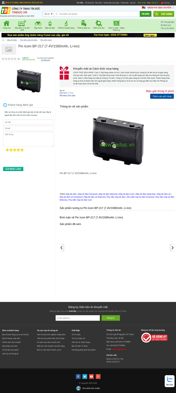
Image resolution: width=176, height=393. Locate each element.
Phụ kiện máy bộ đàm (116, 197)
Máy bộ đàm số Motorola (94, 197)
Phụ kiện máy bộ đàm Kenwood (140, 197)
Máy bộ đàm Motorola (108, 194)
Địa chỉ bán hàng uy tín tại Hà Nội (15, 335)
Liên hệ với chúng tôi (10, 354)
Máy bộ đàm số (163, 194)
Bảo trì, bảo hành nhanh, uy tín (49, 350)
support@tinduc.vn (119, 349)
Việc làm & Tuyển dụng (81, 342)
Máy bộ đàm (71, 194)
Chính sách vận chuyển (11, 342)
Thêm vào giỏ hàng (162, 96)
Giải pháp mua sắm (10, 346)
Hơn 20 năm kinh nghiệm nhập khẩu (51, 335)
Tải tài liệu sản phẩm (10, 350)
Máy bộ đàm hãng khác (146, 194)
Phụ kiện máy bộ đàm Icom (80, 200)
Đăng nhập (142, 3)
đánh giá (25, 57)
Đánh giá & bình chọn (28, 59)
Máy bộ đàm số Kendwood (71, 197)
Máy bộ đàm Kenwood (87, 194)
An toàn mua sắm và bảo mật (48, 342)
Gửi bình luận (45, 60)
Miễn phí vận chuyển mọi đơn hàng (51, 346)
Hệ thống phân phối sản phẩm (83, 350)
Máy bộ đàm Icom (126, 194)
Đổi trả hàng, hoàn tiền (11, 338)
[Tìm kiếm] (145, 14)
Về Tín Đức (76, 335)
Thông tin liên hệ (113, 330)
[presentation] (25, 160)
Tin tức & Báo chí (78, 338)
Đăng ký (155, 3)
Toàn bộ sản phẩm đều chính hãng (50, 338)
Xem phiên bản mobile (91, 388)
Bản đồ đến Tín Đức (80, 346)
